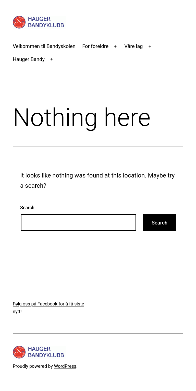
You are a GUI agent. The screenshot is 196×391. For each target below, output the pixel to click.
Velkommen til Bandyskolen (44, 46)
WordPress (65, 366)
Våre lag (133, 46)
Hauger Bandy (29, 59)
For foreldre (95, 46)
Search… (29, 207)
